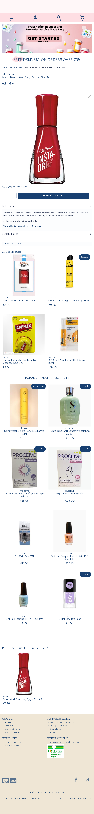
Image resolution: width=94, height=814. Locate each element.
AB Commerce (86, 798)
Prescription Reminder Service (61, 722)
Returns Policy (54, 729)
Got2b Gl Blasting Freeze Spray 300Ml (69, 300)
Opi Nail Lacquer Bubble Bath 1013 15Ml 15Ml (70, 558)
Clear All (44, 648)
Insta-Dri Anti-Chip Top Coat (19, 300)
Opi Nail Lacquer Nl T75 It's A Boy (24, 619)
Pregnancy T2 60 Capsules (70, 493)
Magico (65, 798)
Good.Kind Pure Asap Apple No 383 (22, 699)
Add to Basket (53, 195)
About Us (7, 722)
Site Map (52, 732)
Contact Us (8, 726)
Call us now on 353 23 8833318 (47, 792)
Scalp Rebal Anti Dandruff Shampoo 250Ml (70, 432)
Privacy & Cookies (10, 745)
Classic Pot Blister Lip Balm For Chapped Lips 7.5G (20, 361)
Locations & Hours (11, 729)
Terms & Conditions (11, 742)
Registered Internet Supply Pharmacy (63, 742)
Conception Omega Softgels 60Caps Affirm (24, 495)
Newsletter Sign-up (11, 732)
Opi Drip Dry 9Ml (24, 556)
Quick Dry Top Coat (70, 619)
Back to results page (13, 244)
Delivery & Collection (57, 726)
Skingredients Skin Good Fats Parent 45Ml (24, 432)
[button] (89, 96)
